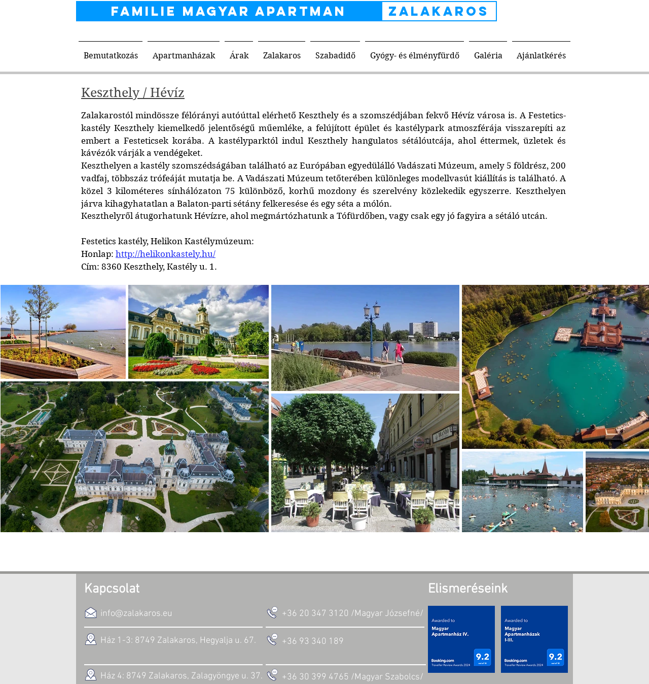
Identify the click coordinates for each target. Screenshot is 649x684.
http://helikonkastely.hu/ (165, 254)
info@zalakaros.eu (136, 613)
